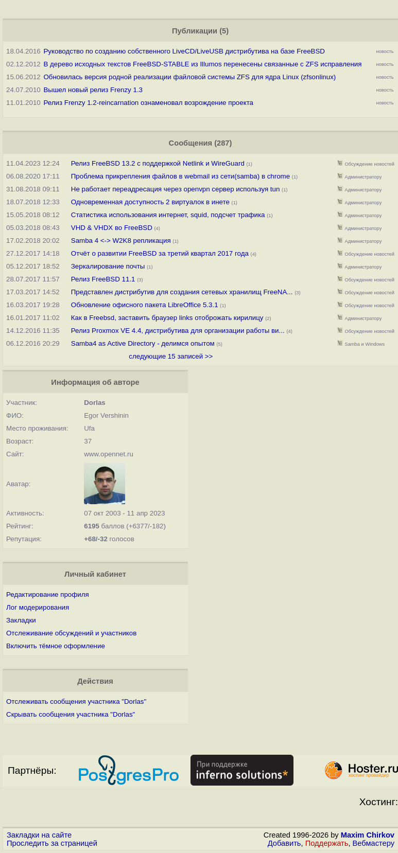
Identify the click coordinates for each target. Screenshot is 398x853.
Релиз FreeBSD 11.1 (103, 279)
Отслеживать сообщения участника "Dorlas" (76, 701)
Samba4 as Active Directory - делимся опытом (143, 343)
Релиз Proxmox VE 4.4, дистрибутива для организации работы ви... (178, 330)
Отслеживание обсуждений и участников (71, 633)
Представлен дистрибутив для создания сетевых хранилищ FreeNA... (182, 292)
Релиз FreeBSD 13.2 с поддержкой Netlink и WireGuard (158, 163)
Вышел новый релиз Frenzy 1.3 (93, 90)
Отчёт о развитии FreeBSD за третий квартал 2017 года (161, 253)
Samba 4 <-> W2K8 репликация (121, 240)
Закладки (21, 620)
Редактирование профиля (47, 594)
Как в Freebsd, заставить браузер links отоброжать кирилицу (167, 318)
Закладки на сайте (39, 835)
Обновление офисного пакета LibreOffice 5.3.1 (145, 305)
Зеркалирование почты (108, 266)
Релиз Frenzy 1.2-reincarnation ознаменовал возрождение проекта (148, 102)
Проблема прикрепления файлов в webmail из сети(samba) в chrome (180, 176)
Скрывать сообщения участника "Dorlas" (70, 714)
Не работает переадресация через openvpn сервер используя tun (175, 189)
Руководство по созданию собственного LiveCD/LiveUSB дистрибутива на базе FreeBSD (184, 51)
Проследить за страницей (52, 843)
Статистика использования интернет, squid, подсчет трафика (168, 215)
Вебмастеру (373, 843)
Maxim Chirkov (367, 835)
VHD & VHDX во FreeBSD (111, 228)
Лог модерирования (37, 607)
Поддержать (327, 843)
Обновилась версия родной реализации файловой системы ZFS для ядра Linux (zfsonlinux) (189, 77)
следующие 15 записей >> (171, 356)
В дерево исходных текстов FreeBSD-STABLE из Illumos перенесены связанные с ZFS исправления (202, 64)
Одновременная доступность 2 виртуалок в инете (150, 202)
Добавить (284, 843)
